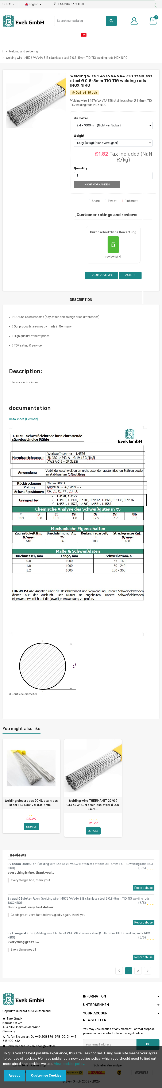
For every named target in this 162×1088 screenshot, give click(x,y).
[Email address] (109, 1044)
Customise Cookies (46, 1075)
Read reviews (101, 275)
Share (94, 201)
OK (148, 1044)
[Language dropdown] (33, 4)
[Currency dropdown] (8, 4)
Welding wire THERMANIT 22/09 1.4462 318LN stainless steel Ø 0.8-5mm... (93, 805)
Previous (119, 971)
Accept (14, 1075)
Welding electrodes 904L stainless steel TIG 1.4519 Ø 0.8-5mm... (31, 803)
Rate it (130, 275)
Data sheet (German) (23, 419)
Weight (79, 136)
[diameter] (113, 125)
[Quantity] (113, 175)
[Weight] (113, 143)
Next (148, 971)
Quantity (81, 168)
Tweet (111, 201)
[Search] (85, 21)
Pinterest (130, 201)
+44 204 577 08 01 (69, 4)
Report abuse (143, 888)
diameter (81, 118)
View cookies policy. (69, 1064)
